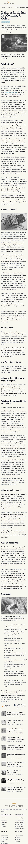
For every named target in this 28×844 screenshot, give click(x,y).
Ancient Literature (19, 828)
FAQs (2, 841)
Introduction (4, 835)
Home (3, 7)
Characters (4, 820)
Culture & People (5, 22)
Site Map (3, 826)
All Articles (4, 822)
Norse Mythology (19, 818)
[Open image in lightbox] (14, 43)
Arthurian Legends (19, 824)
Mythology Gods (19, 826)
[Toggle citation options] (14, 705)
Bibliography (4, 839)
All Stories (3, 818)
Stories (10, 7)
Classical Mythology (20, 820)
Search (3, 824)
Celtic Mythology (19, 822)
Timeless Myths (7, 706)
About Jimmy (4, 837)
